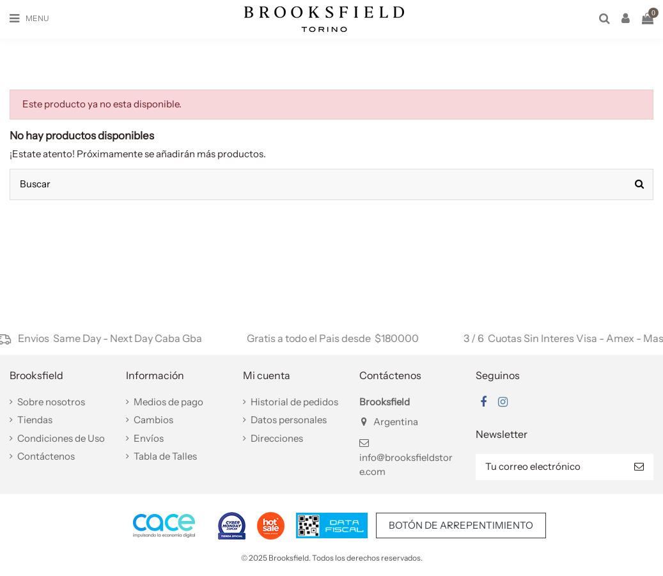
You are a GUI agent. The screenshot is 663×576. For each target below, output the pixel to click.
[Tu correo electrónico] (550, 467)
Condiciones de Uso (61, 438)
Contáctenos (46, 456)
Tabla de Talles (165, 456)
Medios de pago (168, 402)
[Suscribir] (639, 467)
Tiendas (34, 420)
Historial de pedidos (294, 402)
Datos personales (289, 420)
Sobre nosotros (51, 402)
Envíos (149, 438)
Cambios (153, 420)
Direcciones (277, 438)
